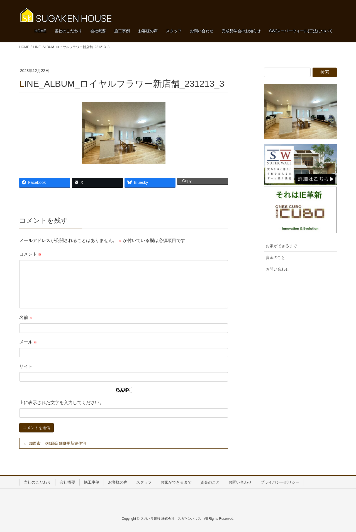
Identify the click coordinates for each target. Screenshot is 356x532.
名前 (25, 317)
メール (28, 342)
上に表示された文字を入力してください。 (61, 402)
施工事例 (91, 482)
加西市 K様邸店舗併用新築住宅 (57, 443)
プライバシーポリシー (279, 482)
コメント (30, 254)
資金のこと (275, 257)
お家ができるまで (281, 246)
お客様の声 (118, 482)
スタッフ (144, 482)
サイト (26, 366)
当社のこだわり (37, 482)
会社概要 (67, 482)
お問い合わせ (277, 269)
